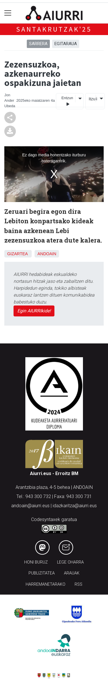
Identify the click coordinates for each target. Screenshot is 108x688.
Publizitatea (42, 573)
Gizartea (17, 253)
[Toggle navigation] (8, 13)
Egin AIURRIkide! (34, 311)
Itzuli (92, 99)
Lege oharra (70, 562)
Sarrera (38, 43)
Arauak (71, 573)
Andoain (46, 253)
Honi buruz (36, 562)
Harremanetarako (45, 584)
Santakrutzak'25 (54, 29)
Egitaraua (65, 43)
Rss (78, 584)
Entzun (67, 101)
